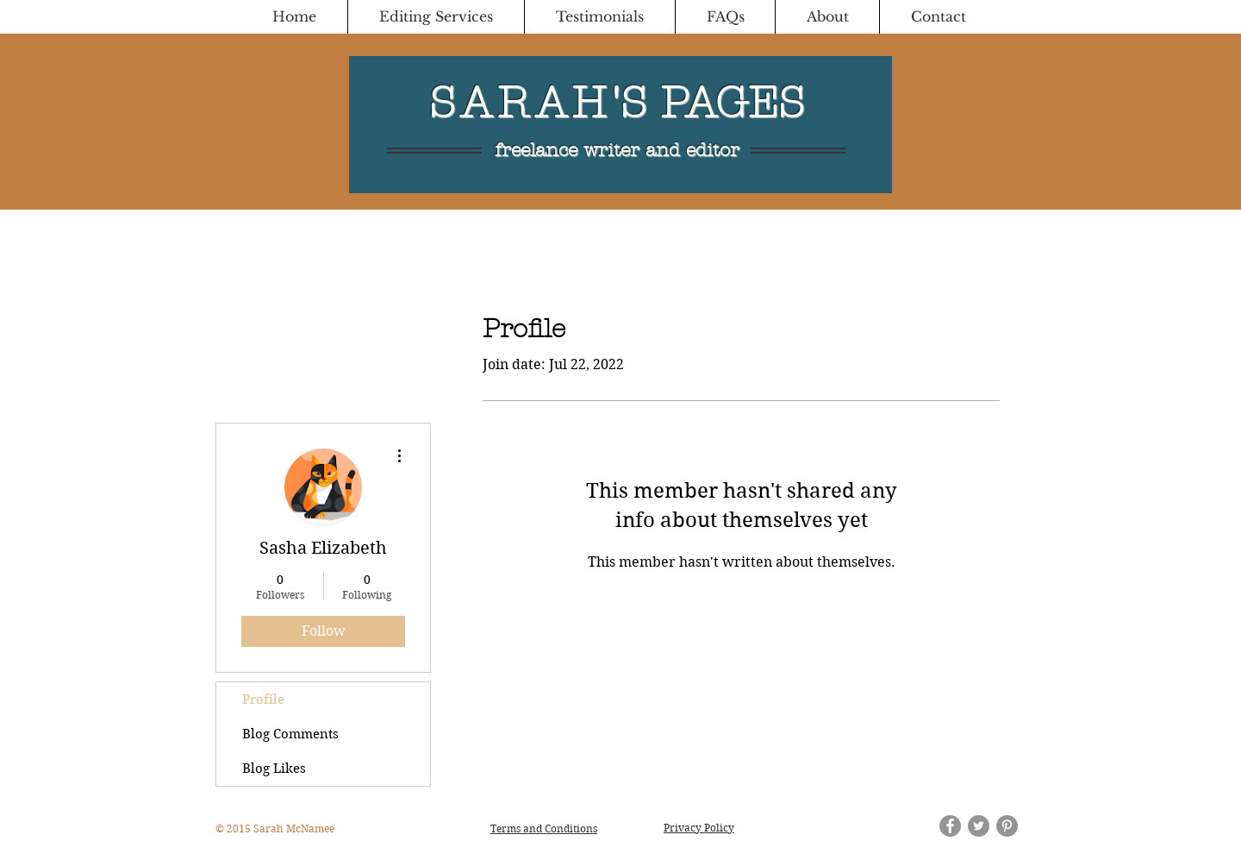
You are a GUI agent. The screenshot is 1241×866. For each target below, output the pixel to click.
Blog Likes (274, 768)
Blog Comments (290, 734)
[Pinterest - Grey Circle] (1007, 826)
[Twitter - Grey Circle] (978, 826)
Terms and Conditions (543, 828)
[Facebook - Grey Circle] (950, 826)
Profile (263, 699)
